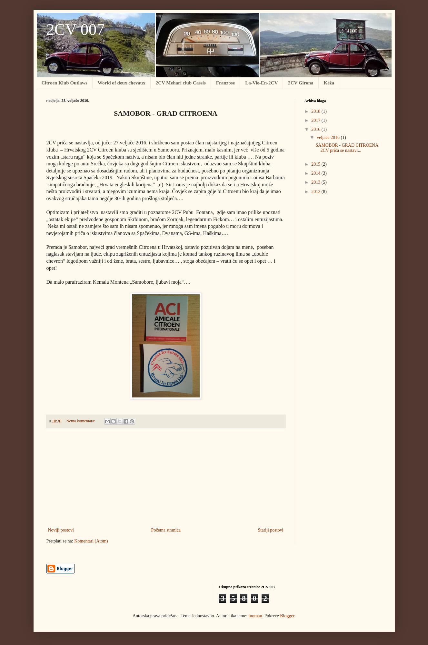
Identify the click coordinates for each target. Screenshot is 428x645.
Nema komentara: (81, 421)
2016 (316, 129)
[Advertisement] (165, 477)
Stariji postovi (271, 530)
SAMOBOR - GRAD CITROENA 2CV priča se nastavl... (346, 148)
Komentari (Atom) (91, 541)
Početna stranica (166, 530)
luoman (255, 615)
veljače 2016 (329, 137)
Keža (329, 82)
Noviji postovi (61, 530)
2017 (316, 120)
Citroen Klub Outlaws (64, 82)
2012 (316, 191)
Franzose (225, 82)
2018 (316, 111)
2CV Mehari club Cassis (181, 82)
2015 (316, 164)
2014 (316, 173)
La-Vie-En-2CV (261, 82)
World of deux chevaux (121, 82)
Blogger (287, 615)
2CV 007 (75, 29)
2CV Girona (300, 82)
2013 (316, 182)
